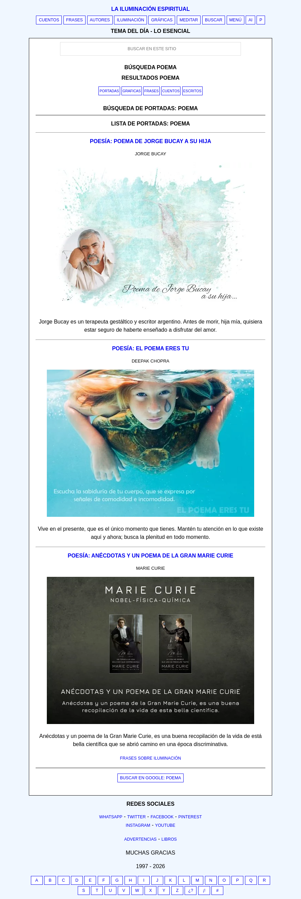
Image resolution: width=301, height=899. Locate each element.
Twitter (136, 817)
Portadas (109, 91)
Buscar (213, 20)
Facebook (162, 817)
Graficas (132, 91)
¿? (190, 890)
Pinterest (190, 817)
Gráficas (161, 20)
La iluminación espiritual (150, 9)
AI (250, 20)
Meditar (189, 20)
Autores (100, 20)
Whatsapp (110, 817)
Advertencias (140, 839)
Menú (235, 20)
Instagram (138, 825)
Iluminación (130, 20)
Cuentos (49, 20)
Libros (169, 839)
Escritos (192, 91)
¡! (204, 890)
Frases (74, 20)
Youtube (165, 825)
